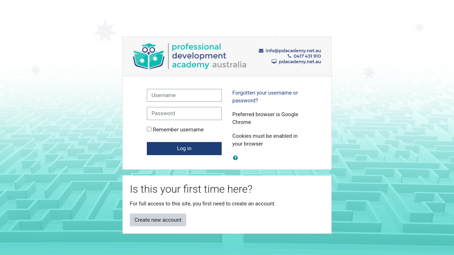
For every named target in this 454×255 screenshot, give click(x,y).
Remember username (178, 129)
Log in (184, 148)
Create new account (158, 220)
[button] (237, 158)
